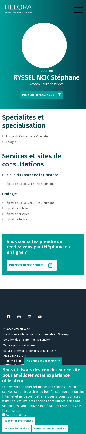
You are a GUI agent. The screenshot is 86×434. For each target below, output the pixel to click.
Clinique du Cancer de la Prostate (30, 175)
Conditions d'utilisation (18, 334)
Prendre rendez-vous (38, 94)
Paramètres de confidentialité (43, 366)
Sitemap (63, 334)
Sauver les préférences (19, 425)
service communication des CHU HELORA (29, 350)
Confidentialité (45, 334)
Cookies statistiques (17, 420)
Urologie (9, 194)
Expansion (43, 339)
